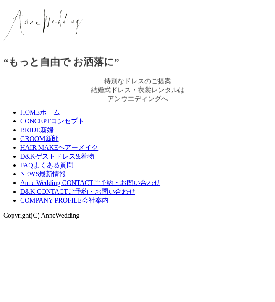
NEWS (43, 173)
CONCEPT (52, 121)
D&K (57, 156)
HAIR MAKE (59, 147)
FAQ (46, 165)
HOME (40, 112)
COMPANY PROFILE (64, 200)
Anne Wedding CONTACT (90, 182)
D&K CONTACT (77, 191)
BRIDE (37, 129)
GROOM (39, 138)
